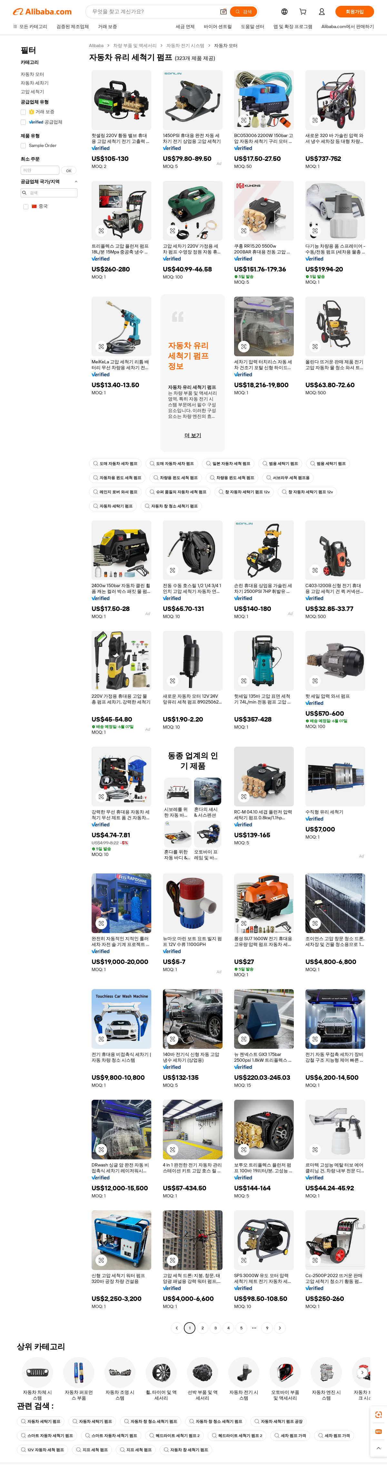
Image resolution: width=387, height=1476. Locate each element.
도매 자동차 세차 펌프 (115, 463)
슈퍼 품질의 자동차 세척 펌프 (178, 492)
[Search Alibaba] (153, 11)
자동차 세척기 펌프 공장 (278, 1421)
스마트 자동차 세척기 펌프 (47, 1435)
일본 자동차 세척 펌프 (228, 463)
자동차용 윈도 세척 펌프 (117, 477)
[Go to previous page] (177, 1328)
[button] (223, 11)
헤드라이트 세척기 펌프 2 (174, 1435)
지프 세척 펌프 (92, 1449)
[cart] (304, 12)
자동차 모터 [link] (226, 45)
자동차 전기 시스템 (185, 45)
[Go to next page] (280, 1328)
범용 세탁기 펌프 (280, 463)
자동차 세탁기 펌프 (113, 506)
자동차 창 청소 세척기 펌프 (171, 506)
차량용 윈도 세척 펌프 (176, 477)
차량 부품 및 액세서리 (135, 45)
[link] (378, 1414)
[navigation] (49, 687)
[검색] (243, 11)
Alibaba (96, 45)
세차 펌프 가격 (290, 1435)
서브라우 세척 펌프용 (288, 477)
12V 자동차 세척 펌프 (42, 1449)
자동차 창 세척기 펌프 (186, 1449)
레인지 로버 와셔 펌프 (115, 492)
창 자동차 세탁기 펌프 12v (244, 492)
